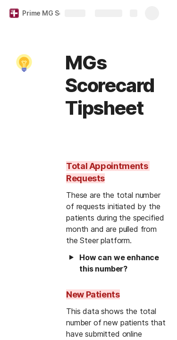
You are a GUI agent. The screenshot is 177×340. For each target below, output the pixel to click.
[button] (24, 63)
